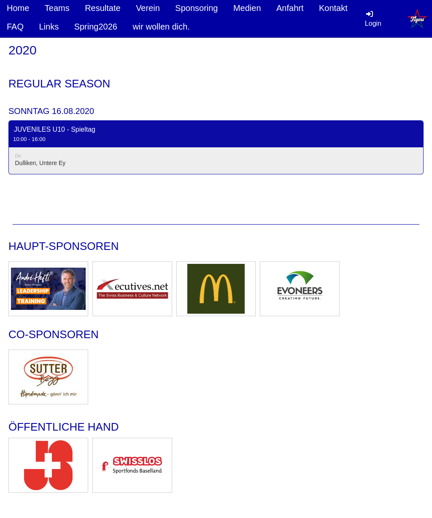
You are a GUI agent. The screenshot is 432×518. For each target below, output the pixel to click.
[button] (216, 147)
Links (49, 26)
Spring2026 (95, 26)
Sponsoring (196, 8)
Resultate (103, 8)
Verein (148, 8)
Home (18, 8)
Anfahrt (289, 8)
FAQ (15, 26)
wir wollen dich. (161, 26)
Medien (247, 8)
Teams (57, 8)
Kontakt (333, 8)
